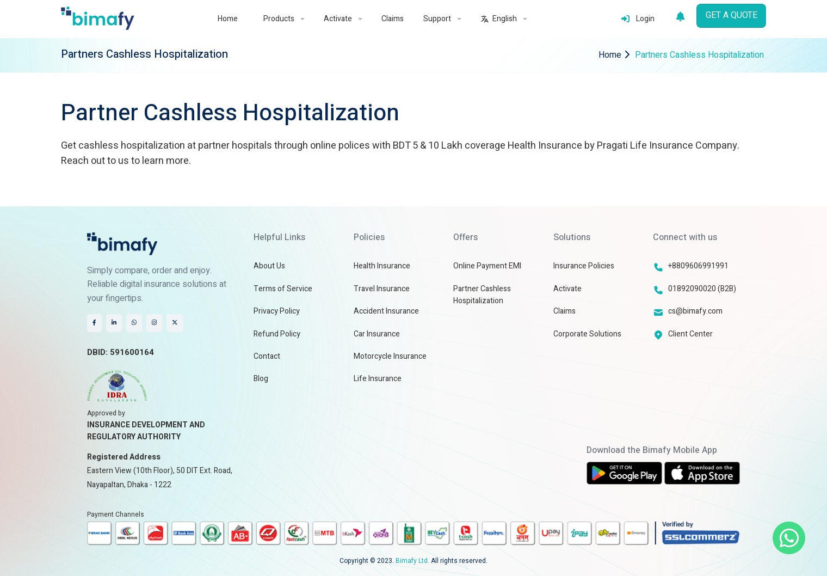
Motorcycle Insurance (390, 356)
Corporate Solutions (587, 334)
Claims (392, 18)
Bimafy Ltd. (412, 561)
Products (283, 18)
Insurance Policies (583, 266)
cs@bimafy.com (695, 311)
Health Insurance (382, 266)
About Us (269, 266)
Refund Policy (277, 334)
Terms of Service (283, 289)
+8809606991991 (698, 266)
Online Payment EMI (487, 266)
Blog (261, 378)
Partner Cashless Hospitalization (482, 295)
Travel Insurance (382, 289)
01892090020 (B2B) (702, 289)
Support (442, 18)
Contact (267, 356)
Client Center (690, 334)
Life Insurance (378, 378)
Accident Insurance (386, 311)
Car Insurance (377, 334)
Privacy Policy (277, 311)
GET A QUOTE (731, 15)
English (503, 18)
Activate (343, 18)
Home (228, 18)
